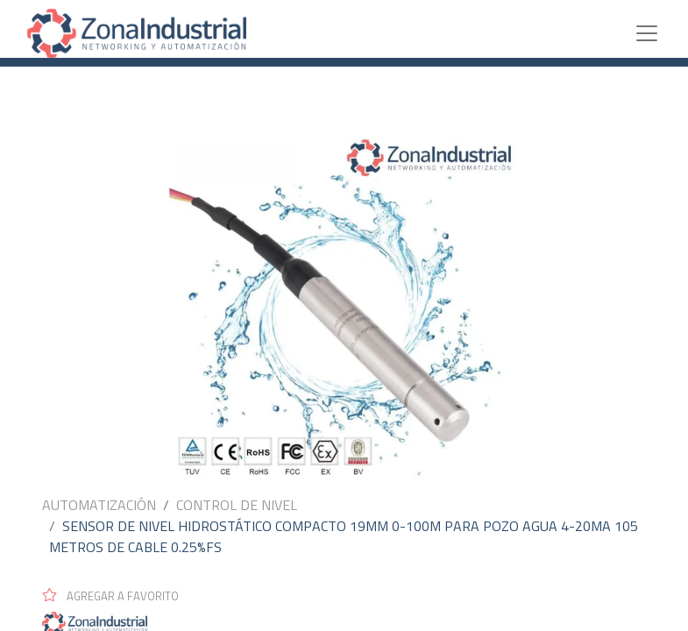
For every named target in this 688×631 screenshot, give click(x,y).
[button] (118, 595)
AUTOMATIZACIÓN (99, 504)
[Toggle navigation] (647, 33)
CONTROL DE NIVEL (236, 504)
